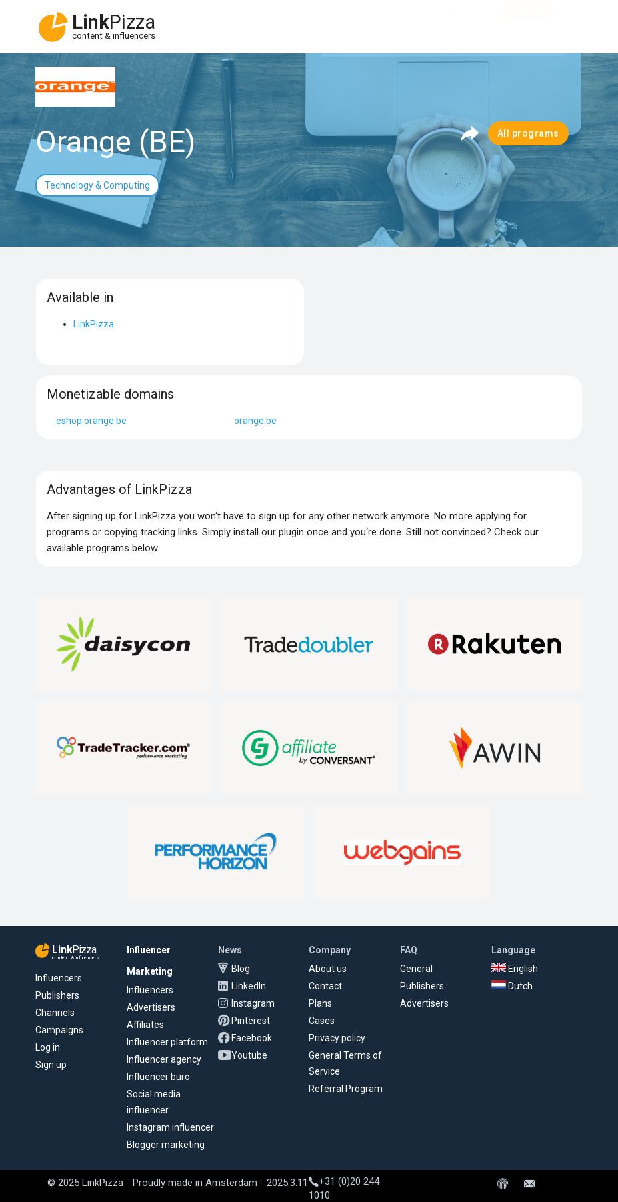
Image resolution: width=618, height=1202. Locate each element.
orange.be (255, 420)
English (514, 968)
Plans (320, 1003)
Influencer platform (167, 1042)
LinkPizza (93, 324)
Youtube (249, 1055)
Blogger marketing (166, 1144)
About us (328, 968)
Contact (325, 986)
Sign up (51, 1064)
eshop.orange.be (91, 420)
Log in (47, 1047)
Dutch (512, 986)
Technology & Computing (97, 185)
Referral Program (346, 1088)
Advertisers (151, 1007)
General (416, 968)
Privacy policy (337, 1038)
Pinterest (250, 1020)
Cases (322, 1020)
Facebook (251, 1038)
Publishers (57, 995)
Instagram (253, 1003)
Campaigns (59, 1030)
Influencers (58, 978)
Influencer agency (164, 1059)
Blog (240, 968)
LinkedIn (248, 986)
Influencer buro (158, 1076)
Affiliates (145, 1024)
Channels (55, 1012)
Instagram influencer (170, 1127)
